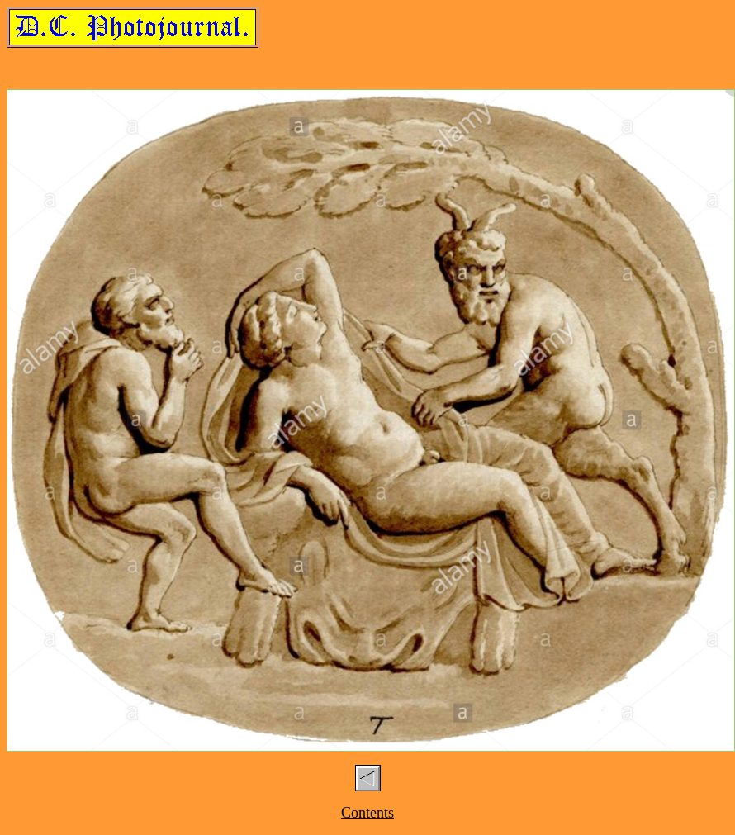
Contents (367, 812)
